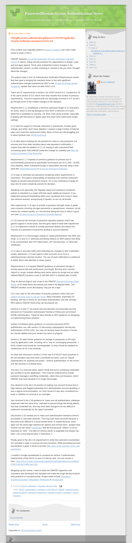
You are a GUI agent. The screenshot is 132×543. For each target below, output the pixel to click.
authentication (30, 489)
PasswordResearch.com (105, 104)
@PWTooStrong (38, 135)
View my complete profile (96, 114)
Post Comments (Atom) (31, 530)
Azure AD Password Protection (53, 169)
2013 (91, 62)
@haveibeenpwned (28, 169)
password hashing (20, 492)
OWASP (61, 489)
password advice (72, 489)
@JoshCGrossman (19, 479)
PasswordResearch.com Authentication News (64, 13)
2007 (91, 67)
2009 (91, 65)
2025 (91, 42)
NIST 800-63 (52, 489)
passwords (67, 492)
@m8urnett (45, 479)
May (93, 48)
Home (45, 524)
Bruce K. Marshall (107, 82)
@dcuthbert (34, 479)
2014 (91, 59)
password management (37, 492)
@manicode (57, 479)
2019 (91, 45)
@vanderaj (66, 476)
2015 (91, 56)
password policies (55, 492)
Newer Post (14, 524)
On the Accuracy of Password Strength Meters (40, 214)
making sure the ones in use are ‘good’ (28, 297)
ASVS (21, 489)
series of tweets (53, 50)
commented (36, 428)
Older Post (75, 524)
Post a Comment (16, 517)
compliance (41, 489)
